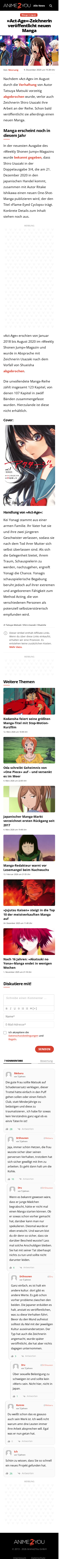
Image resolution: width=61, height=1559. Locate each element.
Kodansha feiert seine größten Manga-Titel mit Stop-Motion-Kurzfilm (26, 723)
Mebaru (49, 1138)
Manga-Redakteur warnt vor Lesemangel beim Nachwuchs (26, 867)
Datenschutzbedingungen (23, 1035)
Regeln (12, 1039)
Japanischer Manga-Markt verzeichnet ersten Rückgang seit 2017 (29, 821)
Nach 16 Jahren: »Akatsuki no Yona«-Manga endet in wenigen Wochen (27, 963)
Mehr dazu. (15, 647)
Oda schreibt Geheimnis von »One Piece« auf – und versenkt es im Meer (27, 772)
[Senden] (44, 1049)
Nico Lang (13, 69)
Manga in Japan (28, 15)
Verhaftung (28, 84)
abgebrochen (13, 96)
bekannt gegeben (28, 157)
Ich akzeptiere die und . (26, 1036)
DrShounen (47, 1187)
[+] (35, 1008)
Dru (51, 1276)
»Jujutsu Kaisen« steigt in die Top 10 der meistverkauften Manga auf (29, 914)
